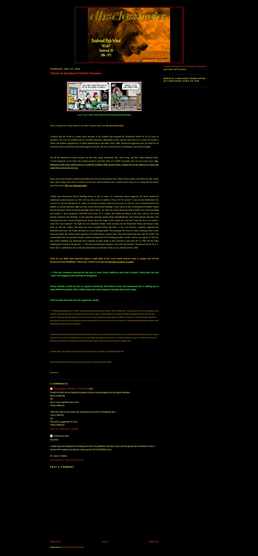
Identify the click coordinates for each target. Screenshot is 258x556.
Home (104, 542)
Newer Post (55, 542)
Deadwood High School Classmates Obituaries (185, 66)
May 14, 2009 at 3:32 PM (64, 429)
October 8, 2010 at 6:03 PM (66, 460)
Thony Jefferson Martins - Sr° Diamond (71, 389)
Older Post (154, 542)
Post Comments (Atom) (72, 547)
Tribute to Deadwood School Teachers (76, 73)
